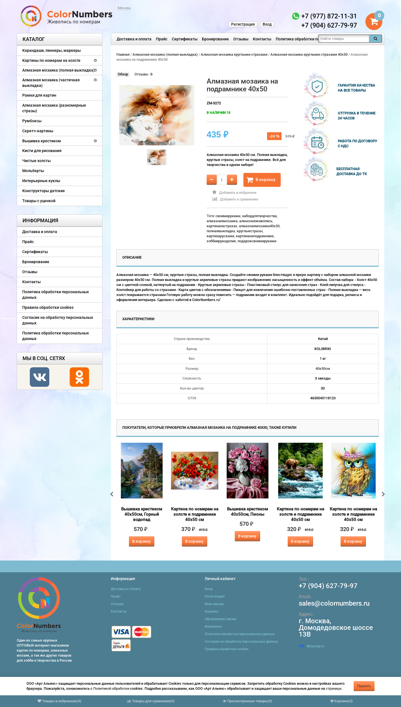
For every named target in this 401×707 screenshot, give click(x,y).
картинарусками (220, 236)
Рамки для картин (39, 95)
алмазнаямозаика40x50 (259, 226)
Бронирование (215, 39)
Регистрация (243, 24)
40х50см (323, 368)
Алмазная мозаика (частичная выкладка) (51, 83)
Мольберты (33, 170)
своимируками (228, 216)
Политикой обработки (111, 688)
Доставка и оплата (134, 39)
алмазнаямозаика (222, 221)
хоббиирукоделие (221, 241)
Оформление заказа (220, 619)
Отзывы (240, 39)
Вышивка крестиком (41, 141)
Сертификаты (184, 39)
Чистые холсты (36, 160)
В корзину (260, 180)
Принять (364, 686)
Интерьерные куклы (41, 180)
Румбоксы (31, 121)
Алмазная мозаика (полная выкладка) (58, 70)
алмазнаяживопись (255, 221)
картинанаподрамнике (255, 236)
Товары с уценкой (38, 201)
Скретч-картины (37, 131)
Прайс (161, 39)
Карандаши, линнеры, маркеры (51, 50)
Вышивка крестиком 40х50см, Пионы (247, 512)
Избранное (213, 626)
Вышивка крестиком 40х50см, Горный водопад (141, 514)
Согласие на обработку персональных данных (57, 320)
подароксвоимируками (257, 241)
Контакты (262, 39)
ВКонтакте (311, 646)
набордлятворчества (259, 216)
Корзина (211, 611)
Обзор (123, 74)
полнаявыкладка (221, 231)
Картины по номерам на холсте (51, 60)
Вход (267, 24)
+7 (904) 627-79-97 (328, 586)
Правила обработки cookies (48, 307)
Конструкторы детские (43, 191)
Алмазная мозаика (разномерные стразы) (54, 108)
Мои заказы (214, 604)
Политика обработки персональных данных (316, 39)
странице (333, 688)
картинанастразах (222, 226)
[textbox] (343, 38)
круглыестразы (250, 231)
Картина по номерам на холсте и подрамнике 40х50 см (194, 514)
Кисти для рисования (42, 150)
